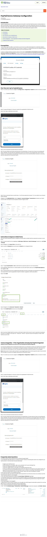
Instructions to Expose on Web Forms (10, 37)
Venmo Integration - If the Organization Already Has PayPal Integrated (16, 38)
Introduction (5, 32)
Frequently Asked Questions (8, 40)
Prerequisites (5, 33)
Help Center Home (4, 6)
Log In (37, 2)
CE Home (43, 2)
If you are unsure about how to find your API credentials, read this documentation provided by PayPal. (25, 54)
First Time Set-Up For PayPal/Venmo (10, 35)
